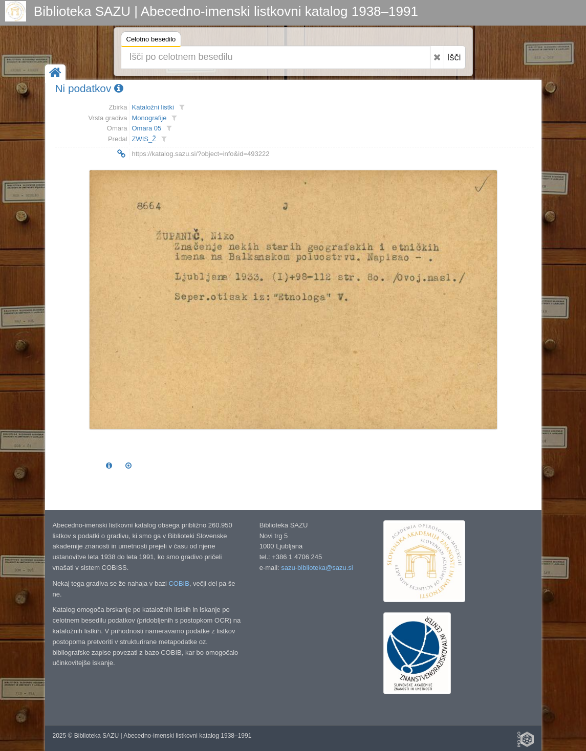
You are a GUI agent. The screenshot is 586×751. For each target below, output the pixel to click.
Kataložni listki (153, 107)
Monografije (149, 118)
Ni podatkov (89, 88)
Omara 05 (147, 128)
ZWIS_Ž (144, 139)
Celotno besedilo (151, 40)
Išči (454, 57)
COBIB (178, 583)
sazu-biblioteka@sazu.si (317, 567)
